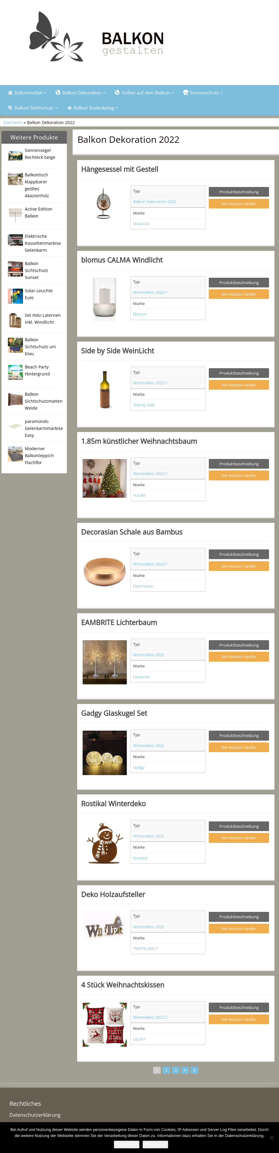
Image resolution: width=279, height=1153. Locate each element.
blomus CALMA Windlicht (121, 260)
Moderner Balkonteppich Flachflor (39, 455)
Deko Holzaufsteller (113, 894)
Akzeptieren (126, 1144)
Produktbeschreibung (239, 192)
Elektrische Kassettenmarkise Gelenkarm (43, 243)
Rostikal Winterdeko (113, 803)
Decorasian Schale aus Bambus (131, 532)
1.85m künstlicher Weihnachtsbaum (139, 441)
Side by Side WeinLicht (117, 350)
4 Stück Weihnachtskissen (122, 985)
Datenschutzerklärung (35, 1115)
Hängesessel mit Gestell (119, 169)
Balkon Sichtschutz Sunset (36, 270)
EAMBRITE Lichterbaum (119, 622)
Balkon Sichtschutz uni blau (40, 346)
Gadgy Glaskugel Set (114, 713)
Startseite (12, 122)
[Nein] (271, 1138)
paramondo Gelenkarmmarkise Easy (44, 428)
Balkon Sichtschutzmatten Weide (44, 401)
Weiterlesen (155, 1144)
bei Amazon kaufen (239, 203)
